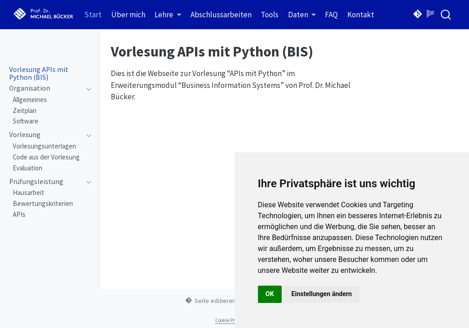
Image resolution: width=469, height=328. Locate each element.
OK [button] (270, 293)
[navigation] (45, 88)
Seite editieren (210, 301)
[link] (168, 15)
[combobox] (446, 14)
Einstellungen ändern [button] (321, 293)
